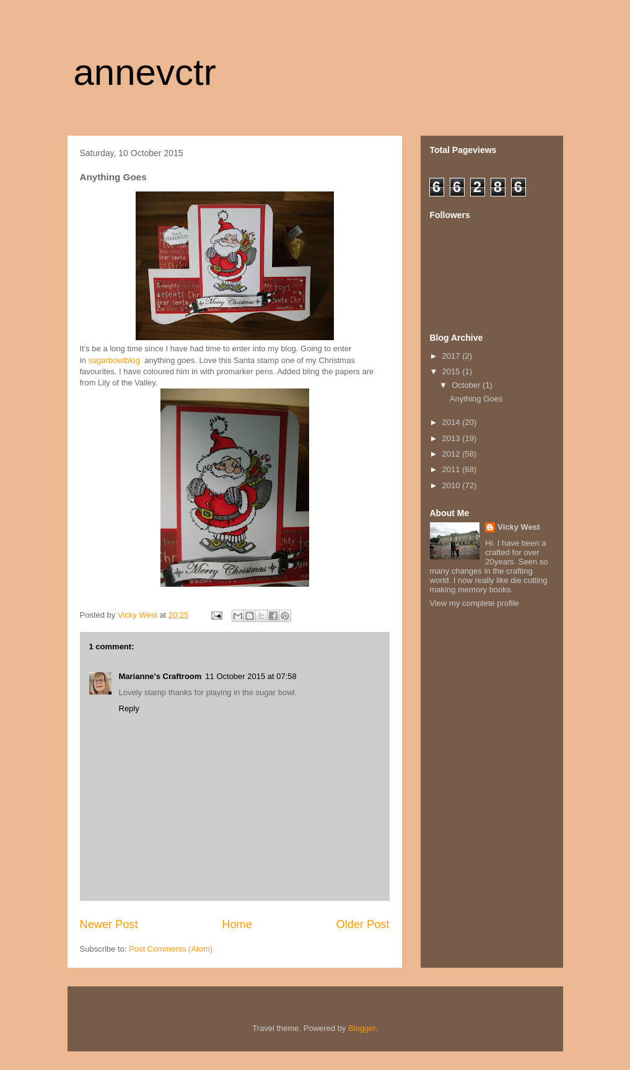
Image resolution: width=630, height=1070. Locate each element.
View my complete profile (474, 603)
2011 (452, 469)
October (467, 385)
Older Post (363, 924)
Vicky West (518, 527)
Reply (129, 708)
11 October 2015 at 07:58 (250, 676)
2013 (452, 438)
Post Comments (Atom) (170, 949)
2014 (452, 422)
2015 (452, 371)
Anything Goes (476, 398)
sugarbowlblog (114, 360)
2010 (452, 485)
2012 (452, 453)
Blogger (361, 1028)
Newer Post (109, 924)
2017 (452, 356)
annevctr (145, 72)
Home (237, 924)
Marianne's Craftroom (160, 676)
